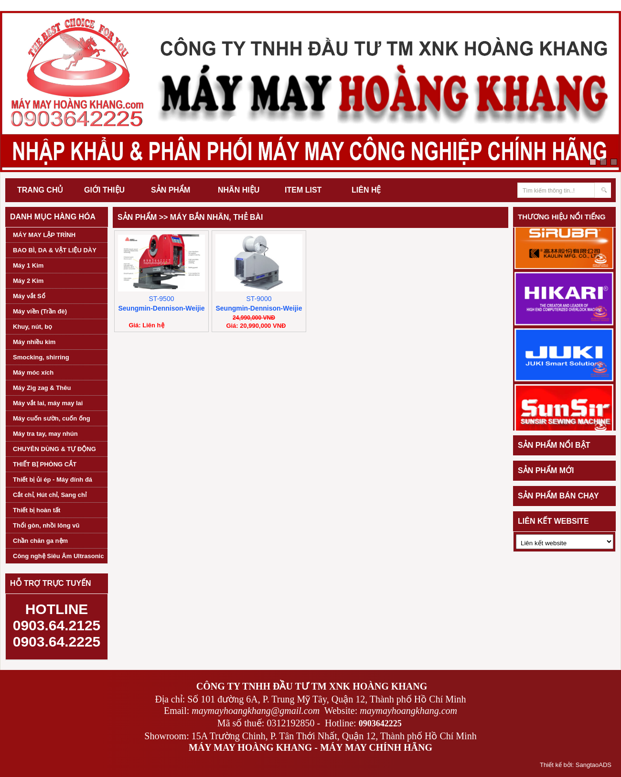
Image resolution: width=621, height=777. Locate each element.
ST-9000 (259, 298)
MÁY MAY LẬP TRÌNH (44, 234)
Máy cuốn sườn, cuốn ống (51, 418)
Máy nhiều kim (34, 341)
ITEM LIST (303, 190)
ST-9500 (161, 298)
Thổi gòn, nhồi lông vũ (46, 525)
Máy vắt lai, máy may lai (48, 403)
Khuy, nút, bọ (32, 326)
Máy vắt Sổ (29, 296)
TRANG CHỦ (40, 190)
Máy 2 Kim (28, 280)
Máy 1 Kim (28, 265)
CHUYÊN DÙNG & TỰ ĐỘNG (54, 449)
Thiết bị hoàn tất (36, 510)
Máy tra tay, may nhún (45, 433)
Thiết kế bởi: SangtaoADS (575, 764)
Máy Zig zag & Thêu (42, 387)
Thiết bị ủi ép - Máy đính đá (52, 479)
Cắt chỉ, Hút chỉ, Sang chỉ (49, 494)
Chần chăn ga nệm (40, 540)
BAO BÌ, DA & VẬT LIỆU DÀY (54, 250)
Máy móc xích (33, 372)
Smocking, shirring (41, 357)
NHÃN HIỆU (238, 190)
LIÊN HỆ (366, 190)
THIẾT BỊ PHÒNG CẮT (44, 464)
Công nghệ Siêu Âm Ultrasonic (58, 556)
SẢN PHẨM (170, 190)
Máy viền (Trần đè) (40, 311)
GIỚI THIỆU (104, 190)
